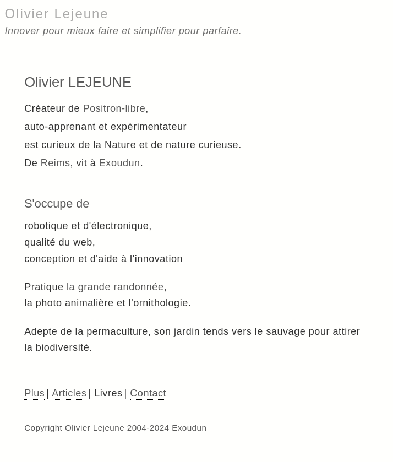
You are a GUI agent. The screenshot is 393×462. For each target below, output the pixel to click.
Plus (34, 393)
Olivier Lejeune (57, 13)
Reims (55, 163)
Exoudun (119, 163)
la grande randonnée (115, 286)
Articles (69, 393)
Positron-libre (114, 108)
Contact (148, 393)
